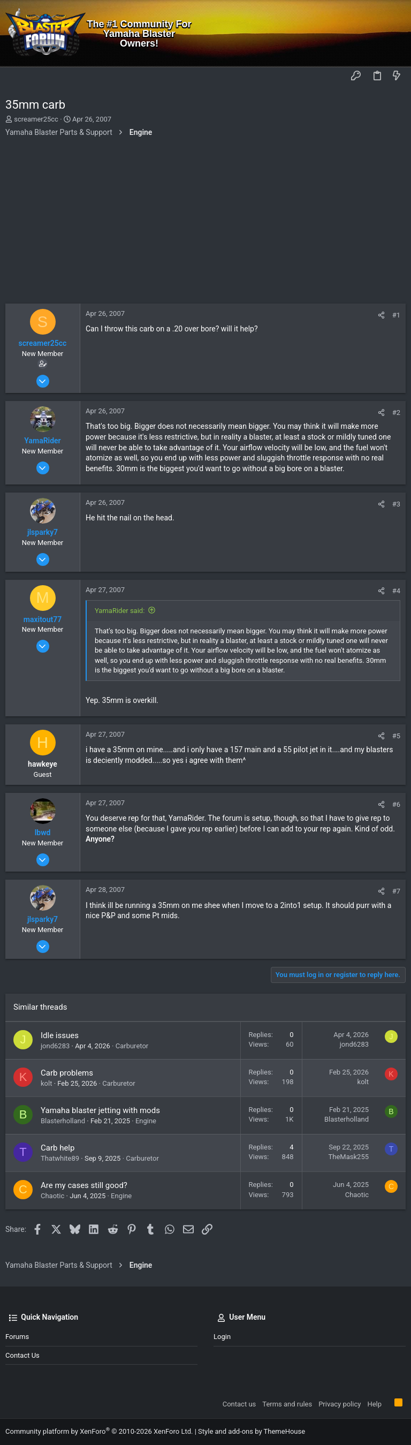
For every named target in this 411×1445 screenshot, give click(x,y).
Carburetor (132, 1046)
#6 (396, 804)
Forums (17, 1337)
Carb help (57, 1148)
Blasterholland (63, 1121)
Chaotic (52, 1196)
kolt (46, 1083)
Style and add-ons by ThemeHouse (251, 1431)
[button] (16, 76)
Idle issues (60, 1035)
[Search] (395, 33)
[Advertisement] (205, 223)
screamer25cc (36, 119)
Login (222, 1337)
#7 (396, 891)
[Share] (381, 315)
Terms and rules (287, 1404)
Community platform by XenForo (99, 1431)
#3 (396, 504)
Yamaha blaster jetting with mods (100, 1110)
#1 (396, 315)
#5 (396, 736)
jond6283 (55, 1046)
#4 (396, 591)
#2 (396, 412)
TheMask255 (349, 1157)
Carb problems (67, 1073)
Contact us (22, 1355)
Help (374, 1404)
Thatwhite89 (60, 1158)
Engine (145, 1121)
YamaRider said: (119, 611)
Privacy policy (339, 1404)
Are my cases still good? (84, 1185)
